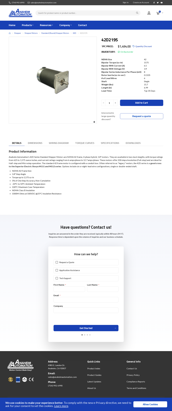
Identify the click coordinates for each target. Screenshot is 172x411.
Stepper (17, 33)
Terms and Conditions (136, 389)
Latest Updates (94, 382)
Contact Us (132, 369)
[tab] (17, 143)
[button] (94, 122)
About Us (91, 389)
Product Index (93, 369)
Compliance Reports (136, 382)
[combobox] (87, 13)
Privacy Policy (133, 376)
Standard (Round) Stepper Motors (55, 33)
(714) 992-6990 (18, 3)
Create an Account (141, 2)
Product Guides (94, 376)
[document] (86, 404)
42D (74, 33)
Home (10, 33)
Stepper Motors (31, 33)
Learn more (61, 405)
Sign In (126, 2)
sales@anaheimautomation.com (43, 3)
